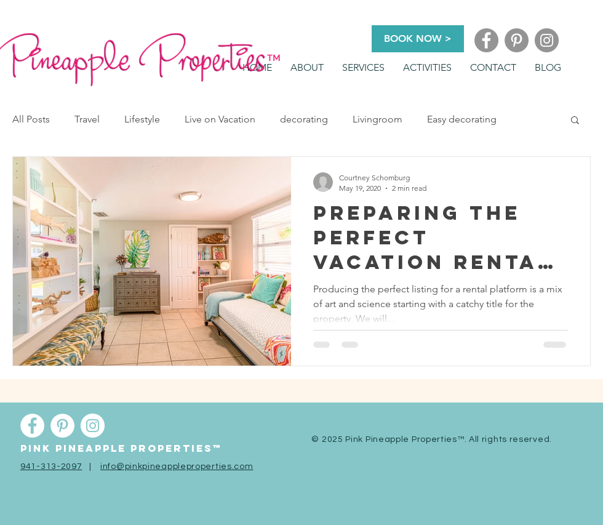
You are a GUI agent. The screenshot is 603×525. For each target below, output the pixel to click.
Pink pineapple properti (108, 448)
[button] (363, 67)
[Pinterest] (517, 40)
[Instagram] (547, 40)
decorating (304, 119)
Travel (87, 119)
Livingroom (377, 119)
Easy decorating (462, 119)
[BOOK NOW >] (418, 38)
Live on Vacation (220, 119)
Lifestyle (142, 119)
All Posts (31, 119)
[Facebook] (486, 40)
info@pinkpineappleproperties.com (176, 466)
